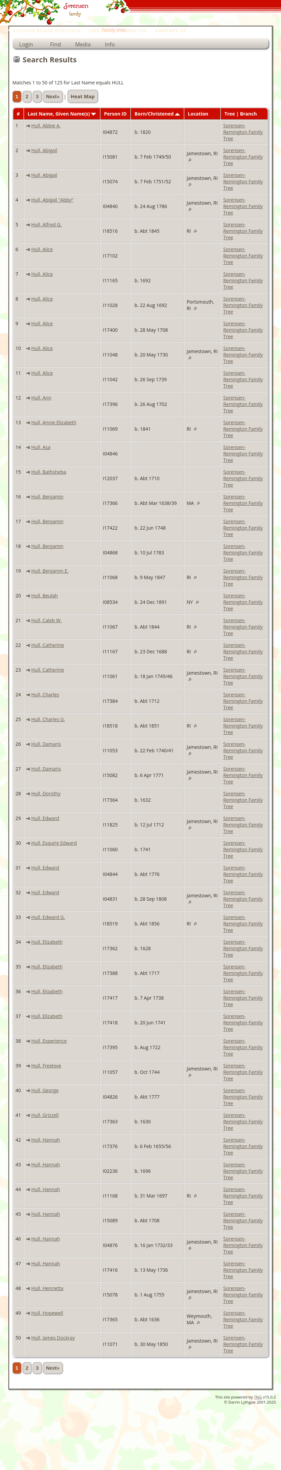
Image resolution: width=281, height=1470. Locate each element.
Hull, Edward (45, 818)
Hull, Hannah (45, 1140)
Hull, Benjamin (47, 496)
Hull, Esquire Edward (54, 843)
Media (83, 44)
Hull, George (44, 1090)
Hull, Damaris (46, 744)
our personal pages (26, 29)
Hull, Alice (42, 249)
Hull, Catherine (47, 645)
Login (26, 44)
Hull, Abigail (44, 150)
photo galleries (75, 29)
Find (55, 44)
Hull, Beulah (44, 595)
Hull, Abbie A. (46, 125)
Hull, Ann (41, 397)
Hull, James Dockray (53, 1337)
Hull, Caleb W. (46, 620)
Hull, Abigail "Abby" (52, 200)
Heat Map (83, 96)
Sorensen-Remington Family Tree (243, 132)
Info (110, 44)
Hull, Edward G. (48, 917)
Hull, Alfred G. (46, 224)
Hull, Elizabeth (46, 942)
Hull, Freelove (46, 1065)
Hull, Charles (45, 694)
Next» (53, 96)
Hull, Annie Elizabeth (53, 422)
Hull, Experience (49, 1041)
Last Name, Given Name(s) (61, 113)
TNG (258, 1397)
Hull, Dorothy (46, 793)
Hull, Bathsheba (48, 472)
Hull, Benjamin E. (49, 571)
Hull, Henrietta (47, 1288)
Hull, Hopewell (47, 1313)
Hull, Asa (40, 447)
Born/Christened (157, 113)
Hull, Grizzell (44, 1115)
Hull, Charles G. (48, 719)
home (143, 29)
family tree (114, 29)
